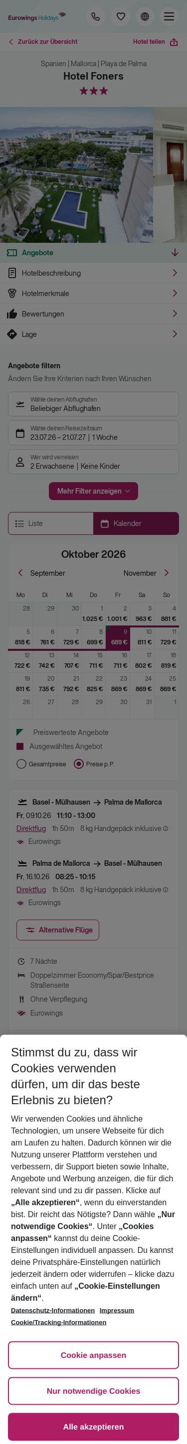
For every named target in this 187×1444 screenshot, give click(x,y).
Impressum (117, 1310)
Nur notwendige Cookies (94, 1391)
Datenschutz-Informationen (53, 1310)
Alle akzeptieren (93, 1427)
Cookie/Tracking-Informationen (58, 1322)
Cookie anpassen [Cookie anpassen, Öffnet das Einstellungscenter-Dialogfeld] (94, 1355)
